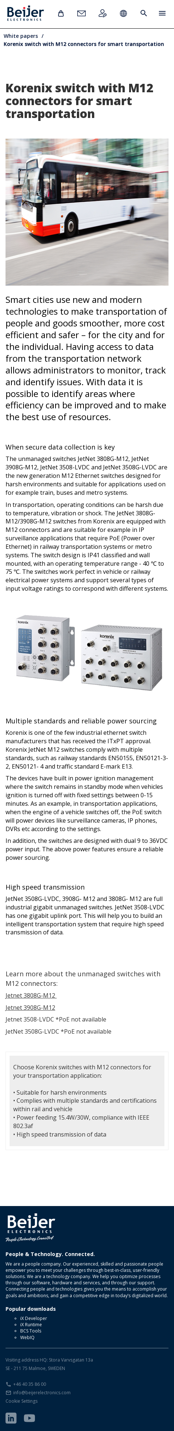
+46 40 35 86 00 (29, 1384)
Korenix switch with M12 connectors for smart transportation (84, 43)
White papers (21, 35)
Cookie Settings (22, 1401)
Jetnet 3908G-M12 (30, 1008)
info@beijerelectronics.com (42, 1392)
